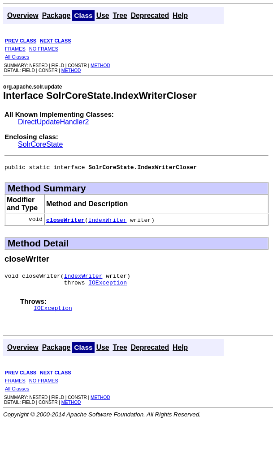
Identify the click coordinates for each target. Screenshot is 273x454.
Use (102, 15)
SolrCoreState (40, 144)
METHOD (100, 65)
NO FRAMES (43, 48)
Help (180, 15)
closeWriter (65, 221)
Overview (23, 15)
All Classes (17, 56)
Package (56, 15)
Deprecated (150, 15)
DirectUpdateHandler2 (53, 122)
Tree (120, 15)
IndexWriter (107, 221)
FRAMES (15, 48)
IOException (107, 286)
